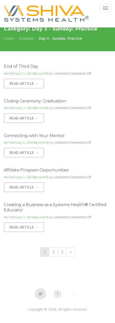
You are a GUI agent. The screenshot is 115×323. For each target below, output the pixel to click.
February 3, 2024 (21, 73)
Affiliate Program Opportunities (36, 170)
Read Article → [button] (24, 83)
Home (9, 38)
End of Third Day (21, 66)
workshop (46, 73)
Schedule (26, 38)
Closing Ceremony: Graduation (35, 101)
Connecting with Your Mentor (34, 135)
